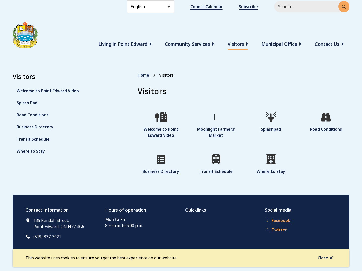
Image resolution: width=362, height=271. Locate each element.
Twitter (276, 230)
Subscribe (248, 6)
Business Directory (35, 127)
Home (143, 75)
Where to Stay (31, 151)
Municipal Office (279, 44)
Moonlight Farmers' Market (216, 132)
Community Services (187, 44)
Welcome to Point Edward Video (48, 91)
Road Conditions (33, 115)
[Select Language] (150, 6)
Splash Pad (27, 103)
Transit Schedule (33, 139)
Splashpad (271, 129)
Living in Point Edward (122, 44)
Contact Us (327, 44)
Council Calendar (206, 6)
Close (323, 258)
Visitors (236, 44)
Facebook (277, 220)
